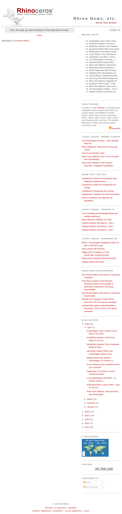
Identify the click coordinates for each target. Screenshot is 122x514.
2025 (87, 412)
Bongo (73, 508)
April (89, 327)
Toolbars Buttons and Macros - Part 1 (98, 230)
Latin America (73, 511)
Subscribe (115, 128)
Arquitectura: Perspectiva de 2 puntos (98, 191)
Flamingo (60, 508)
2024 (87, 415)
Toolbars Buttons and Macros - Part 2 (98, 226)
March (90, 399)
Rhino (48, 508)
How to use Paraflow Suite (93, 153)
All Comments (91, 487)
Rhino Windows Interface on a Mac (97, 219)
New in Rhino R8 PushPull (93, 249)
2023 (87, 419)
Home (39, 35)
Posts (87, 482)
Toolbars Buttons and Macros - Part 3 (98, 223)
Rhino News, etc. (95, 18)
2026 (87, 324)
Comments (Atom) (21, 41)
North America (42, 511)
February (91, 403)
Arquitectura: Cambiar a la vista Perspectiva (100, 194)
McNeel (100, 108)
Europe (58, 511)
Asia (86, 511)
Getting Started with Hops (93, 262)
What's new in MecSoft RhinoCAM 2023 (99, 258)
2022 (87, 423)
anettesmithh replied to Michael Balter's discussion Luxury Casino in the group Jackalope (99, 308)
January (91, 407)
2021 (87, 427)
